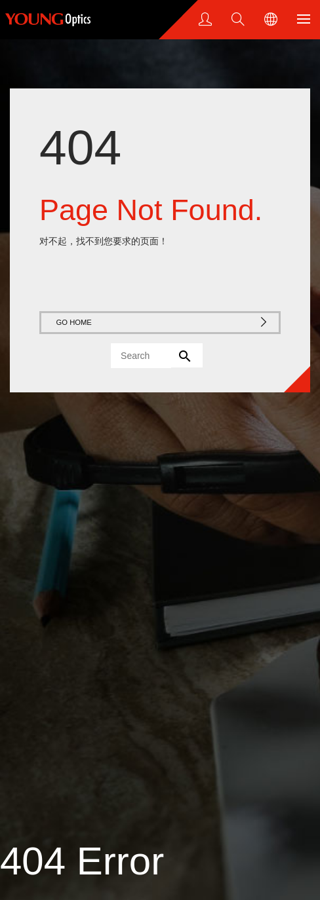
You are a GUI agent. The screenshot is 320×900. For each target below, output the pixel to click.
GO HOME (163, 322)
